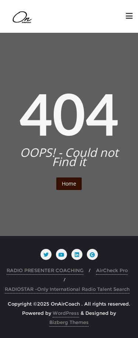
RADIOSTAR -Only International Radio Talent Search (67, 289)
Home (69, 183)
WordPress (66, 313)
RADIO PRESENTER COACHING (45, 270)
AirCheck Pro (112, 270)
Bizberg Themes (69, 322)
